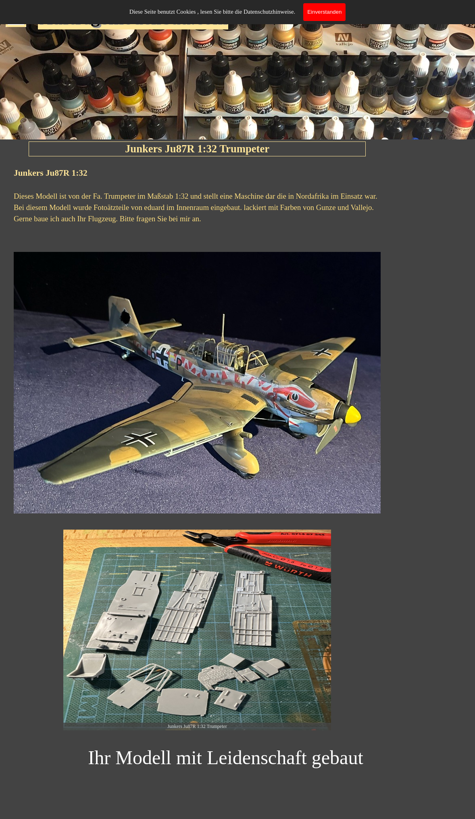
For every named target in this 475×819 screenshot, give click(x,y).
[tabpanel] (197, 201)
